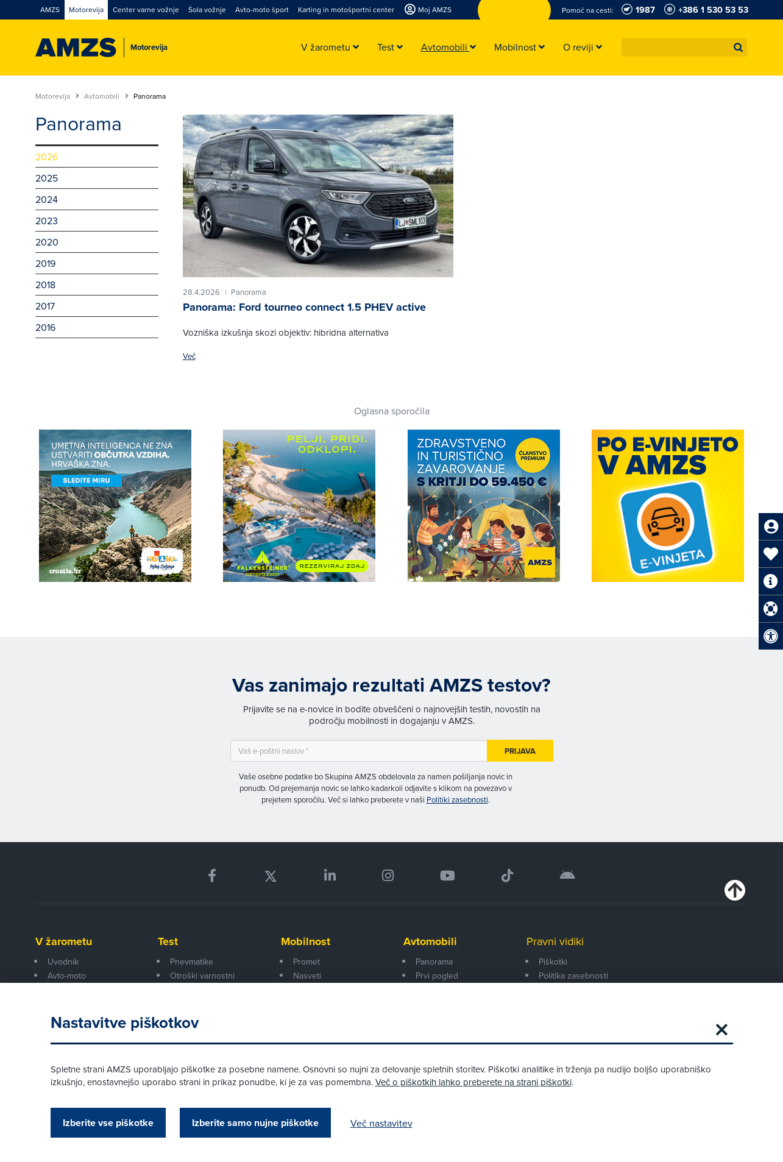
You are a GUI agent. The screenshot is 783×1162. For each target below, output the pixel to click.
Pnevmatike (191, 961)
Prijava (520, 751)
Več (189, 356)
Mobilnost (305, 941)
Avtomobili (106, 96)
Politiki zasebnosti (457, 799)
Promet (306, 961)
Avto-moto (67, 975)
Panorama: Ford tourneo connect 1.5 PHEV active (304, 307)
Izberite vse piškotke (108, 1123)
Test (168, 941)
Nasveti (307, 975)
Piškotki (553, 961)
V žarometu (63, 941)
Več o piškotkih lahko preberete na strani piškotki (473, 1081)
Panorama (434, 961)
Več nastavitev (381, 1123)
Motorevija (57, 96)
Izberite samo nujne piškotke (255, 1123)
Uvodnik (63, 961)
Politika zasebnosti (573, 975)
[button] (738, 47)
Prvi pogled (437, 975)
